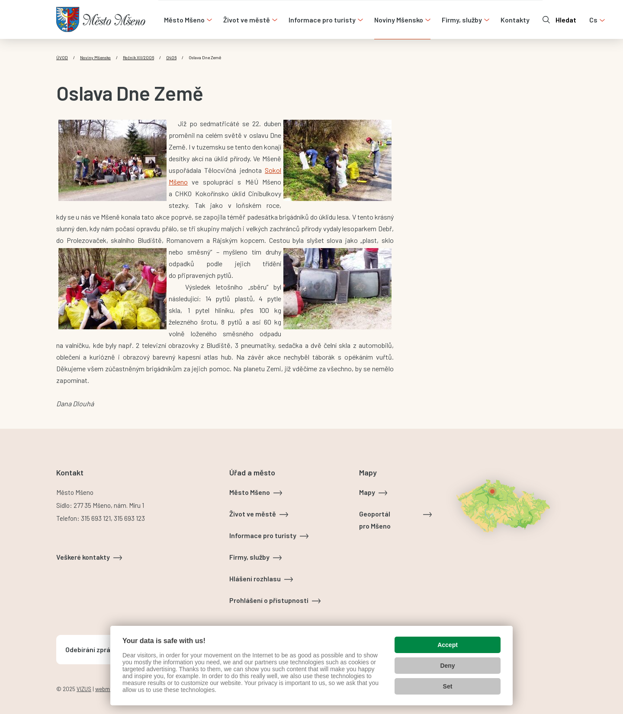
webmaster (109, 688)
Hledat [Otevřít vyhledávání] (566, 20)
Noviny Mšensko (95, 57)
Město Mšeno (249, 492)
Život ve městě (252, 514)
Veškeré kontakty (83, 557)
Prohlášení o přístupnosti (268, 600)
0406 (171, 57)
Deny (447, 665)
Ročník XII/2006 (138, 57)
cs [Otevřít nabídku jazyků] (593, 20)
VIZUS (84, 688)
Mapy (367, 492)
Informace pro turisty (262, 535)
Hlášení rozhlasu (255, 578)
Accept (447, 644)
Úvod (62, 57)
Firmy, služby (249, 557)
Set (448, 686)
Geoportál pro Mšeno (375, 520)
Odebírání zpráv (89, 649)
